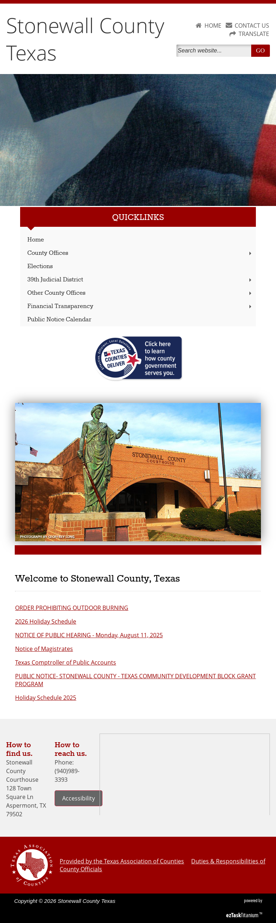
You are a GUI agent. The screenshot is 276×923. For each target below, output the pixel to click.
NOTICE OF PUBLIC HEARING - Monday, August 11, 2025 (89, 635)
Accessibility (78, 798)
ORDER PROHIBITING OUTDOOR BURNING (71, 608)
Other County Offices (140, 293)
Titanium (242, 915)
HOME (212, 25)
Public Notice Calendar (59, 319)
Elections (40, 266)
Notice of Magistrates (44, 649)
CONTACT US (252, 25)
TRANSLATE (254, 34)
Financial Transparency (140, 306)
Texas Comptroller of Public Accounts (65, 662)
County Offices (140, 253)
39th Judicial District (140, 280)
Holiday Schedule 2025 (45, 698)
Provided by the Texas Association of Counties (122, 861)
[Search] (215, 51)
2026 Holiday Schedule (45, 621)
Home (35, 240)
